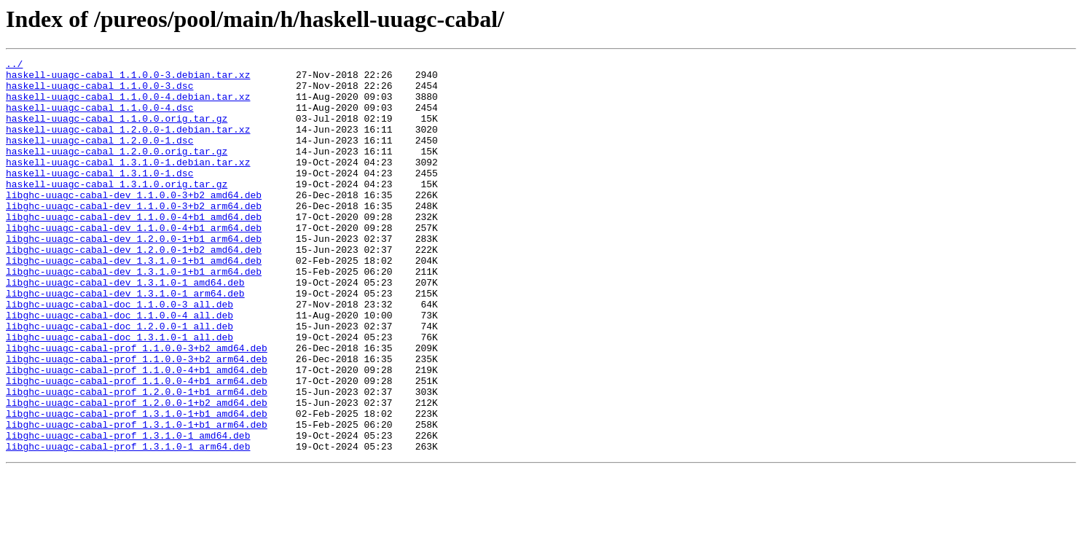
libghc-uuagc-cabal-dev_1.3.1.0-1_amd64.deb (125, 327)
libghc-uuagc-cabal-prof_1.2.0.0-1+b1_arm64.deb (136, 459)
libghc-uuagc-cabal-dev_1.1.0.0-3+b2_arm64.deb (134, 236)
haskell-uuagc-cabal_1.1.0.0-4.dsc (99, 118)
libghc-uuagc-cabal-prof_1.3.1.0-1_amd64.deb (128, 511)
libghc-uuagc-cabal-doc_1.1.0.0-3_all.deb (119, 354)
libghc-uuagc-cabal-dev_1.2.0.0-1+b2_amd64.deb (134, 288)
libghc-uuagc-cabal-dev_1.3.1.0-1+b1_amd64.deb (134, 301)
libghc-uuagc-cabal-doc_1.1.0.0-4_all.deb (119, 367)
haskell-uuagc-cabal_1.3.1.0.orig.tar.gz (116, 209)
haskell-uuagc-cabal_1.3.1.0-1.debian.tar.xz (128, 183)
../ (14, 65)
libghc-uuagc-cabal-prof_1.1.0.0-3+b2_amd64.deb (136, 406)
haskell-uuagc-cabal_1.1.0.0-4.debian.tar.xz (128, 104)
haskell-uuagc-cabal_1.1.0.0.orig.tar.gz (116, 131)
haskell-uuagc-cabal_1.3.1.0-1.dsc (99, 196)
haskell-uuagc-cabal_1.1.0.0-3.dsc (99, 91)
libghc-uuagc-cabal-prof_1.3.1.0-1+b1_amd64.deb (136, 485)
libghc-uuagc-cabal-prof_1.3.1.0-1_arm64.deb (128, 524)
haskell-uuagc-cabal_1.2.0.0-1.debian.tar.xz (128, 144)
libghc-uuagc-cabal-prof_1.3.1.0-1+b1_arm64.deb (136, 498)
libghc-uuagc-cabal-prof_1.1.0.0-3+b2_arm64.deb (136, 419)
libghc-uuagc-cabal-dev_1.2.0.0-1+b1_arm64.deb (134, 275)
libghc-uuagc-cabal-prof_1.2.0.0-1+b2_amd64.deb (136, 472)
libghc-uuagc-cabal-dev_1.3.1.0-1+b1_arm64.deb (134, 314)
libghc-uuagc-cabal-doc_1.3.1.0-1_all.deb (119, 393)
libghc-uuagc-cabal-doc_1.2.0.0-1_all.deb (119, 380)
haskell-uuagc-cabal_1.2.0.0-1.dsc (99, 157)
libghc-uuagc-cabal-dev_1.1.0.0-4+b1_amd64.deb (134, 249)
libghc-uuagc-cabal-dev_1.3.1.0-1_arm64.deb (125, 341)
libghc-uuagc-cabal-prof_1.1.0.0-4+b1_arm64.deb (136, 446)
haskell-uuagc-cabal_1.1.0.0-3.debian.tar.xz (128, 78)
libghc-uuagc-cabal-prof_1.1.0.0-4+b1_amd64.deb (136, 432)
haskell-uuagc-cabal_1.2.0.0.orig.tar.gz (116, 170)
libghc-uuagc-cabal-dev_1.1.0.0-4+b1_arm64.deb (134, 262)
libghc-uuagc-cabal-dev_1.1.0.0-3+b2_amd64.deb (134, 223)
